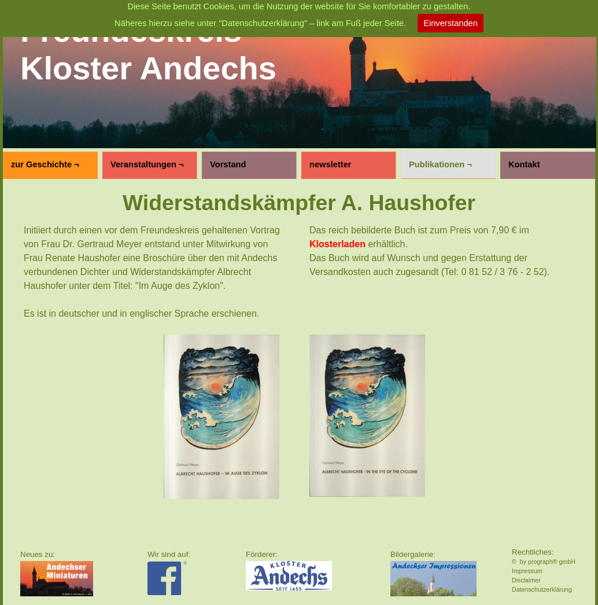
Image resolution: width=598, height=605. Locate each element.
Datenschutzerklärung (542, 589)
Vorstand (228, 164)
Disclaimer (526, 580)
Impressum (527, 570)
